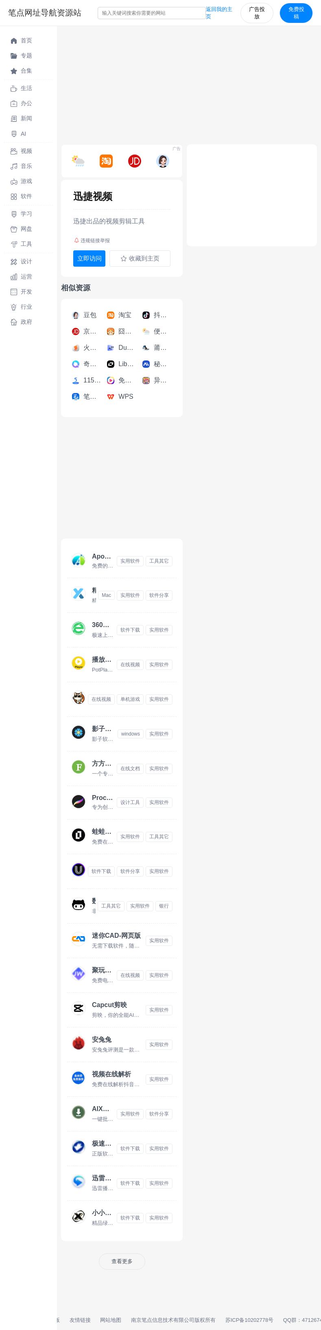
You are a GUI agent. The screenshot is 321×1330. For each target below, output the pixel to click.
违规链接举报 (92, 240)
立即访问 (89, 258)
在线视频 (130, 664)
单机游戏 (130, 699)
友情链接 (80, 1320)
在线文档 (130, 768)
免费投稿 (296, 13)
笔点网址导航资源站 (44, 12)
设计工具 (130, 802)
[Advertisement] (189, 83)
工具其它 (159, 561)
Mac (106, 595)
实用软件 (130, 561)
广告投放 (257, 13)
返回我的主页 (219, 13)
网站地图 (110, 1320)
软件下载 (130, 630)
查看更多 (122, 1261)
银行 (164, 906)
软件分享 (159, 595)
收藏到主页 (139, 258)
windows (130, 734)
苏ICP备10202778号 (249, 1320)
